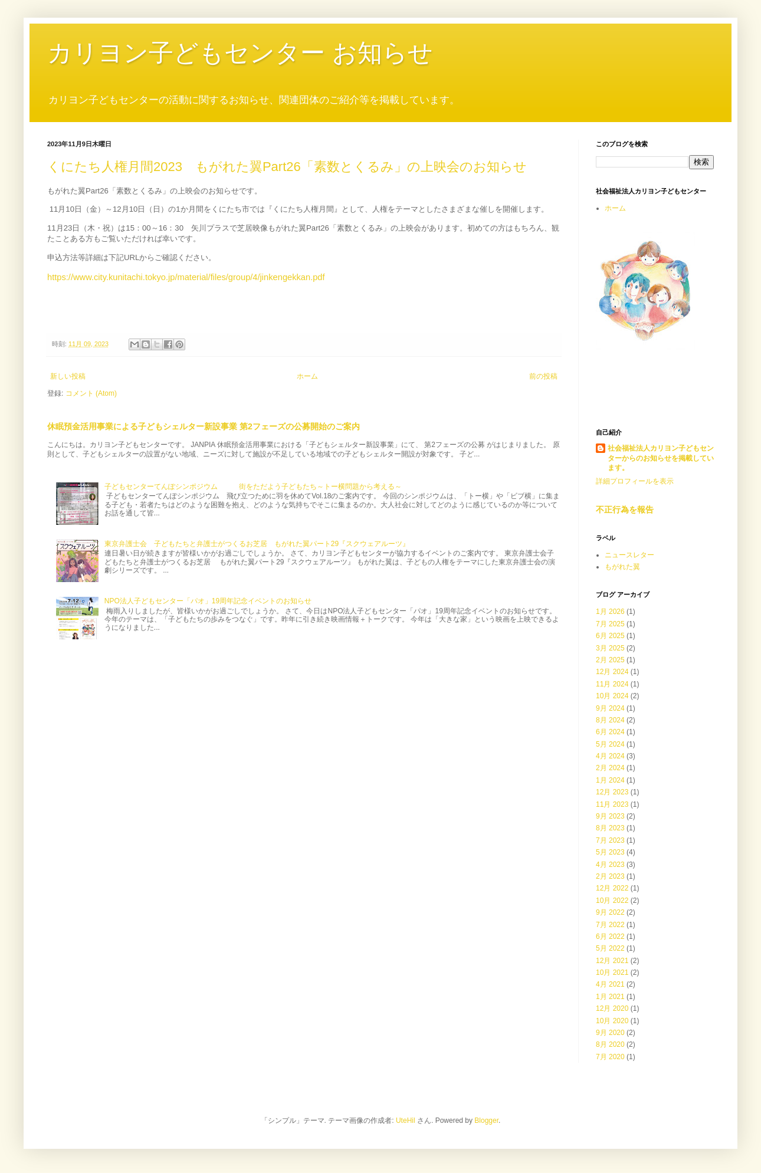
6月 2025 (610, 636)
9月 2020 (610, 1033)
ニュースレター (629, 555)
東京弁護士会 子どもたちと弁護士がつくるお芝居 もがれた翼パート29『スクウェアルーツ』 (256, 544)
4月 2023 (610, 864)
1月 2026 (610, 611)
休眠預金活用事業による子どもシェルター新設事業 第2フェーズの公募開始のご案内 (203, 426)
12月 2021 (612, 961)
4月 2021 (610, 984)
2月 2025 (610, 660)
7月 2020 (610, 1057)
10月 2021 (612, 972)
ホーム (307, 376)
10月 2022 (612, 900)
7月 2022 (610, 925)
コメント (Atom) (91, 393)
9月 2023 (610, 816)
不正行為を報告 (625, 509)
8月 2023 (610, 828)
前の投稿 (543, 376)
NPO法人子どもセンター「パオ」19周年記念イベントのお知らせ (207, 601)
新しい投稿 (68, 376)
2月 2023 (610, 876)
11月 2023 (612, 804)
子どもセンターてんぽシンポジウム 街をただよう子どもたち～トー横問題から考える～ (253, 486)
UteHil (405, 1120)
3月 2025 (610, 648)
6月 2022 (610, 936)
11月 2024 (612, 684)
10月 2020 (612, 1021)
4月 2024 (610, 756)
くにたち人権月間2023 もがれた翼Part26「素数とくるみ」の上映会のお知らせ (287, 166)
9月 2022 (610, 912)
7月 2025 (610, 624)
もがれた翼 (622, 567)
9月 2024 (610, 708)
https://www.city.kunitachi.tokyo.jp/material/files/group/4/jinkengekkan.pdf (186, 277)
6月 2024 (610, 732)
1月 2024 (610, 780)
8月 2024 (610, 720)
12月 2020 (612, 1008)
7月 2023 (610, 840)
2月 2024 (610, 768)
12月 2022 (612, 888)
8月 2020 (610, 1044)
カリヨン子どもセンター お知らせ (240, 53)
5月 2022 (610, 948)
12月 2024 (612, 672)
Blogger (486, 1120)
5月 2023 (610, 852)
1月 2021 (610, 997)
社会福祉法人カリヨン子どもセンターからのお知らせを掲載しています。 (661, 458)
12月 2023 (612, 792)
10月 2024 (612, 696)
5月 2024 (610, 744)
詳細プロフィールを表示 (635, 481)
